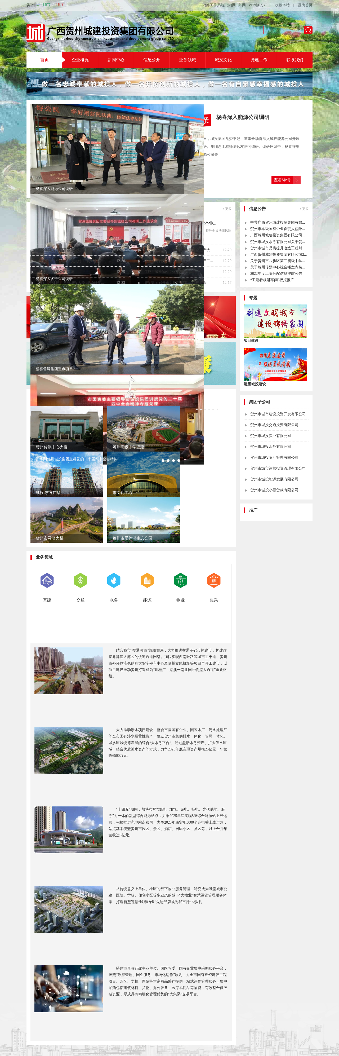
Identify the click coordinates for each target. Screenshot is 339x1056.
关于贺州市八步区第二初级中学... (277, 261)
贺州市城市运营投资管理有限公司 (278, 468)
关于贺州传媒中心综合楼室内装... (277, 267)
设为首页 (305, 5)
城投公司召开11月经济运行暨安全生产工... (178, 261)
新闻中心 (116, 60)
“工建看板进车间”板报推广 (272, 280)
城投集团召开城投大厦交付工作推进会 (68, 261)
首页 (44, 60)
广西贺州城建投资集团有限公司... (277, 235)
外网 (242, 5)
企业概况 (80, 60)
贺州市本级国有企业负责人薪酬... (277, 229)
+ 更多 (226, 209)
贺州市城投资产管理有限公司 (274, 457)
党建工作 (259, 60)
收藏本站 (282, 5)
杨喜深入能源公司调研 (55, 272)
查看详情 (282, 180)
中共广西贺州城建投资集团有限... (277, 222)
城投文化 (223, 60)
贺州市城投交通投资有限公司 (274, 425)
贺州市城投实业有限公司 (270, 436)
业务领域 (187, 60)
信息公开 (151, 60)
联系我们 (294, 60)
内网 (232, 5)
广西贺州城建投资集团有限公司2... (278, 255)
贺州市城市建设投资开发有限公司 (278, 414)
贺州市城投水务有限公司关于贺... (277, 242)
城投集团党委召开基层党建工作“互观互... (71, 250)
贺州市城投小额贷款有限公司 (274, 490)
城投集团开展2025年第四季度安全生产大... (178, 250)
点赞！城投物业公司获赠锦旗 (168, 272)
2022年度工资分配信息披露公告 (276, 274)
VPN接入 (255, 5)
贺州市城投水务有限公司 (270, 447)
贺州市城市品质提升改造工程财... (277, 248)
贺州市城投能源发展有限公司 (274, 479)
